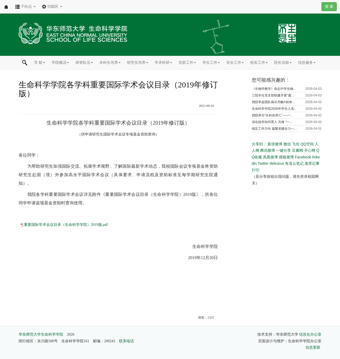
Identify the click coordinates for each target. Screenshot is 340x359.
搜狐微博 (286, 157)
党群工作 (187, 62)
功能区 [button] (52, 6)
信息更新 (312, 347)
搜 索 (329, 6)
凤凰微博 (270, 157)
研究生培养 (137, 62)
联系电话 (126, 341)
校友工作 (259, 62)
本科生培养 (110, 62)
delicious (277, 163)
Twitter (263, 163)
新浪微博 (274, 144)
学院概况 (60, 62)
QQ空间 (307, 144)
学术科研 (163, 62)
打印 (255, 170)
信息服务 (307, 62)
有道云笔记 (294, 163)
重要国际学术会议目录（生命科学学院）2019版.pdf (66, 225)
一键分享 (283, 150)
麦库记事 (312, 163)
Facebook (303, 157)
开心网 (309, 150)
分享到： (259, 144)
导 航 (39, 62)
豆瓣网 (297, 150)
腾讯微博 (267, 150)
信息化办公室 (310, 334)
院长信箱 (283, 62)
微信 (287, 144)
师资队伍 (84, 62)
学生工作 (211, 62)
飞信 (295, 144)
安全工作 (235, 62)
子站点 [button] (25, 6)
